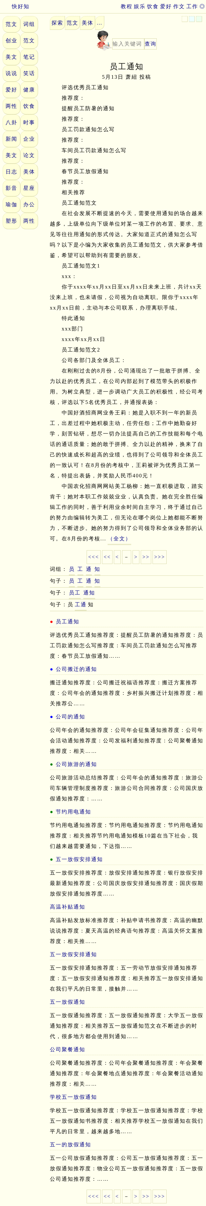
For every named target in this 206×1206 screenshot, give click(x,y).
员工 (75, 592)
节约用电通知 (73, 811)
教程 (127, 6)
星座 (29, 188)
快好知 (15, 6)
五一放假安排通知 (79, 859)
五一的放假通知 (70, 1144)
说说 (11, 73)
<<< (93, 557)
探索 (57, 23)
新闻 (11, 139)
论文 (29, 155)
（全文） (119, 538)
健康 (29, 89)
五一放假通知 (67, 1002)
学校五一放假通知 (73, 1097)
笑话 (29, 73)
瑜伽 (11, 204)
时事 (29, 122)
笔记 (29, 57)
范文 (11, 24)
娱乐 (140, 6)
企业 (29, 139)
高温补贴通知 (67, 907)
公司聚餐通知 (67, 1049)
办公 (29, 204)
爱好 (166, 6)
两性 (11, 106)
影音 (11, 188)
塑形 (11, 221)
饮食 (153, 6)
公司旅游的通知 (76, 764)
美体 (29, 171)
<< (107, 557)
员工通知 (67, 621)
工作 (192, 6)
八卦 (11, 122)
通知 (89, 592)
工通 (81, 604)
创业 (11, 40)
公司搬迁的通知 (76, 669)
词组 (29, 24)
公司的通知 (70, 716)
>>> (159, 557)
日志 (11, 171)
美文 (11, 57)
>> (146, 557)
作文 (179, 6)
